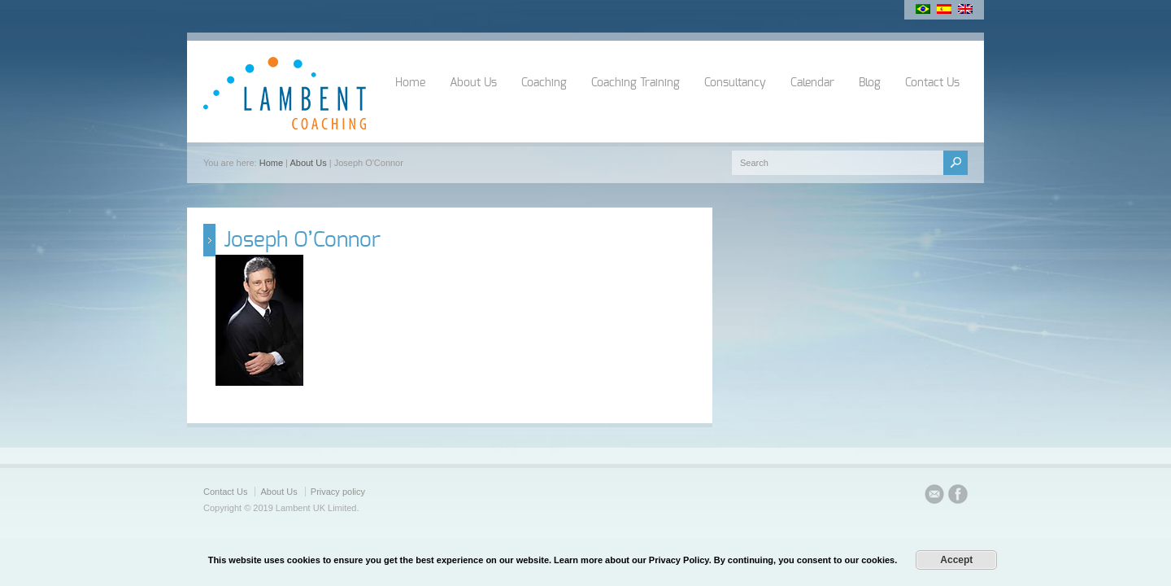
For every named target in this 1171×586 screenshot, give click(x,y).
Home (410, 83)
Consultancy (735, 83)
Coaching (544, 83)
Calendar (812, 83)
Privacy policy (338, 491)
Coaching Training (635, 83)
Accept (956, 560)
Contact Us (932, 83)
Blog (870, 83)
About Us (473, 83)
